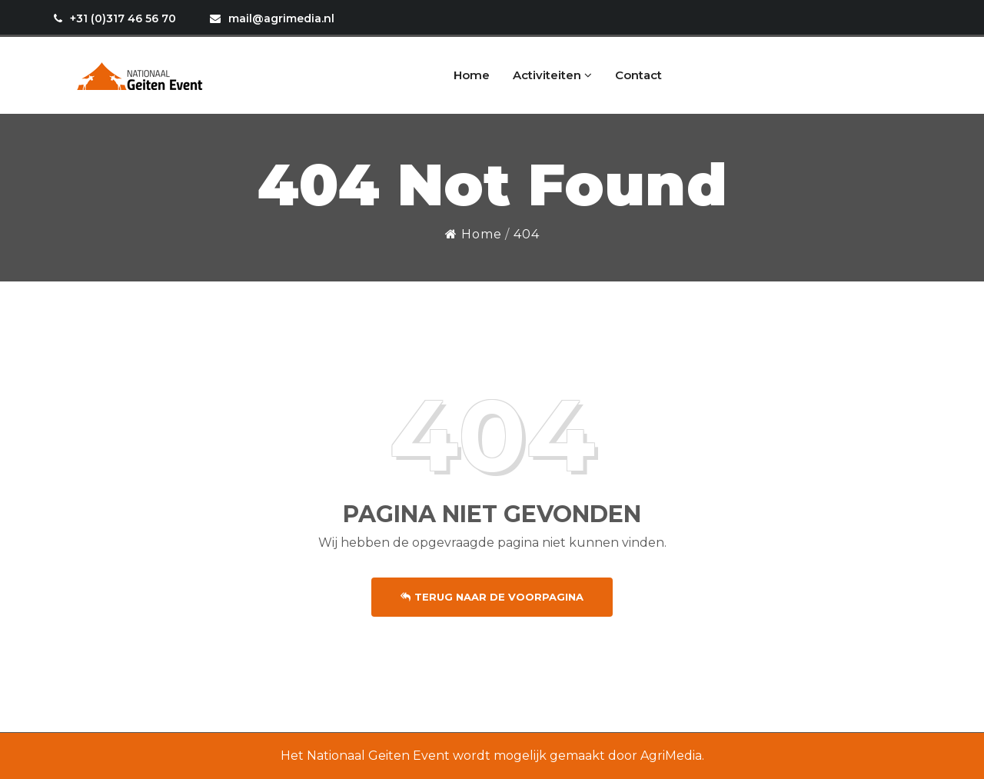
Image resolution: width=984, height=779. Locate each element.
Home (472, 75)
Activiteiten (552, 75)
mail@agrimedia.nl (272, 18)
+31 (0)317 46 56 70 (115, 18)
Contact (638, 75)
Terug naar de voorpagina (492, 597)
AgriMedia (671, 755)
